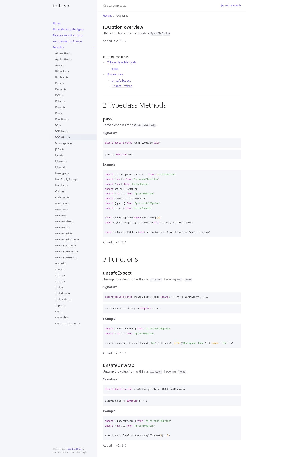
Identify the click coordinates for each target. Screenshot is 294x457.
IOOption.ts (62, 137)
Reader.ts (61, 215)
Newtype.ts (62, 173)
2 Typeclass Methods (121, 62)
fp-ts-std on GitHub (230, 5)
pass (115, 69)
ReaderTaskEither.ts (67, 239)
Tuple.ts (60, 305)
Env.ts (59, 113)
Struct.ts (60, 281)
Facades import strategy (68, 35)
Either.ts (60, 101)
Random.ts (62, 209)
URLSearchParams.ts (68, 323)
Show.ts (60, 269)
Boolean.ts (61, 77)
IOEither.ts (61, 131)
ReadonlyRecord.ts (66, 251)
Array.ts (60, 65)
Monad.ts (61, 161)
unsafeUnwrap (122, 86)
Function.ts (62, 119)
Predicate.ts (62, 203)
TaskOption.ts (63, 299)
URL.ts (59, 311)
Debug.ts (61, 89)
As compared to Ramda (67, 41)
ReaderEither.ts (64, 221)
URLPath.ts (62, 317)
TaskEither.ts (62, 293)
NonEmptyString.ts (67, 179)
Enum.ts (60, 107)
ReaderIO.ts (62, 227)
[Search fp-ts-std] (147, 5)
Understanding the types (68, 29)
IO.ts (58, 125)
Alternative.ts (63, 53)
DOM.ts (59, 95)
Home (57, 23)
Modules (58, 47)
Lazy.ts (59, 155)
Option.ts (61, 191)
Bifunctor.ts (62, 71)
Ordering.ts (62, 197)
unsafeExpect (121, 80)
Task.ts (59, 287)
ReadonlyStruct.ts (66, 257)
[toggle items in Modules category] (94, 47)
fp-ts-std (62, 5)
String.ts (60, 275)
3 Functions (115, 74)
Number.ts (61, 185)
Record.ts (61, 263)
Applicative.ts (63, 59)
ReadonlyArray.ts (65, 245)
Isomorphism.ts (65, 143)
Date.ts (59, 83)
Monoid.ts (61, 167)
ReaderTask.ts (63, 233)
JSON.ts (59, 149)
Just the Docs (74, 449)
